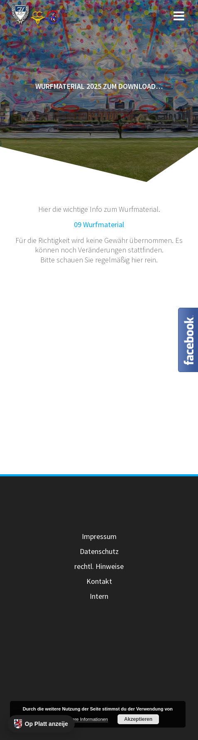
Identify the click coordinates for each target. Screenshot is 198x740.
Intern (99, 596)
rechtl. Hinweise (99, 566)
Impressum (99, 536)
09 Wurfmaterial (99, 224)
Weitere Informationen (85, 719)
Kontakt (99, 581)
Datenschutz (99, 551)
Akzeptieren (138, 719)
